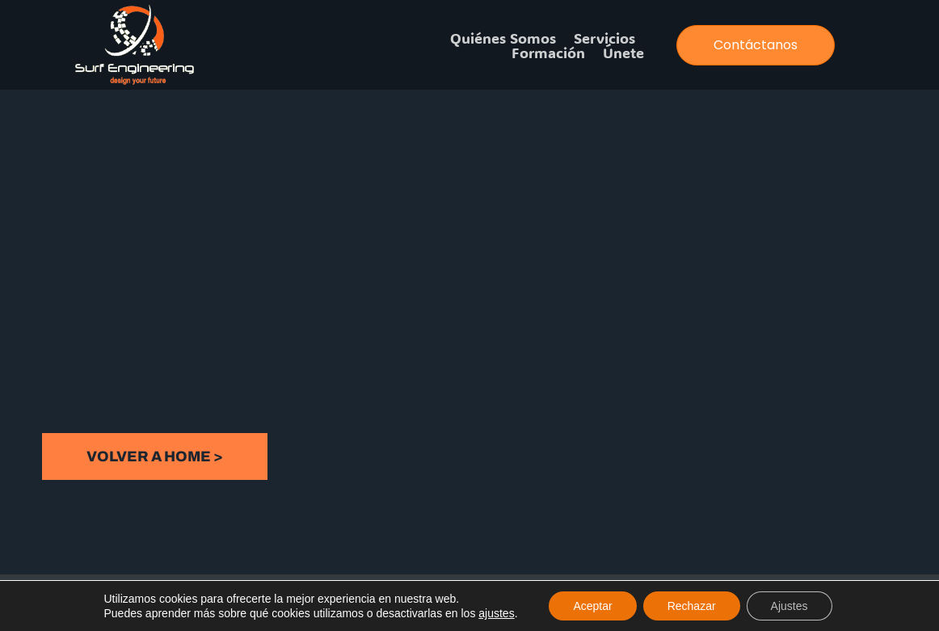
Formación (548, 52)
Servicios (604, 38)
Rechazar (691, 605)
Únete (623, 52)
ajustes (496, 613)
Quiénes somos (503, 38)
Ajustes (789, 605)
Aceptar (592, 605)
